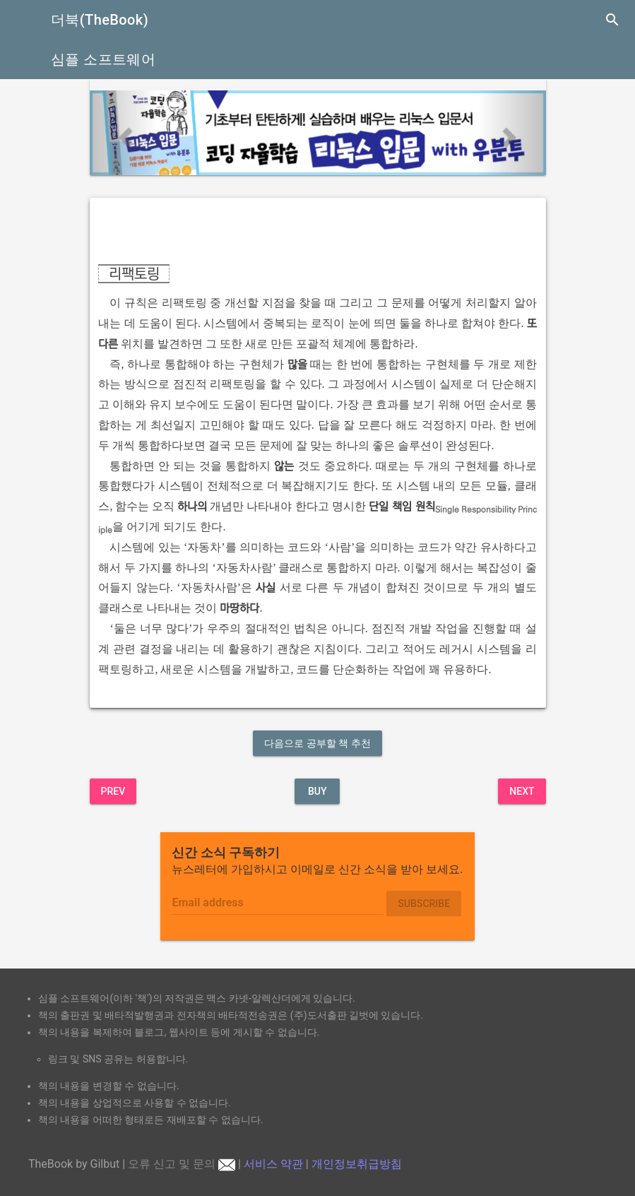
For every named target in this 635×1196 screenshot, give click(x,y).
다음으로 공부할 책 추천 (317, 743)
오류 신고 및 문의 (181, 1164)
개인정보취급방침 (356, 1164)
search (612, 19)
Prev (113, 791)
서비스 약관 (273, 1164)
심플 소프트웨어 (103, 59)
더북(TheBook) (99, 19)
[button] (124, 132)
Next (521, 791)
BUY (317, 791)
